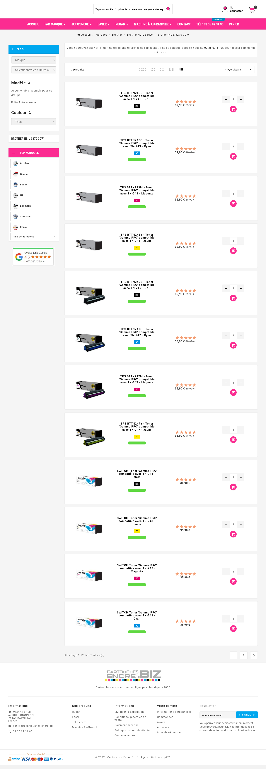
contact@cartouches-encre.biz (33, 730)
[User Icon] (233, 11)
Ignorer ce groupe (45, 70)
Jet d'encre (79, 726)
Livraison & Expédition (129, 716)
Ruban (76, 716)
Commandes (165, 721)
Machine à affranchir (86, 731)
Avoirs (161, 726)
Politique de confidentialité (132, 734)
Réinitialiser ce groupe (25, 106)
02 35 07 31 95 (214, 52)
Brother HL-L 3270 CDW (27, 143)
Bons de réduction (169, 736)
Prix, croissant (239, 74)
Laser (75, 721)
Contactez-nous (125, 739)
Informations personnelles (174, 716)
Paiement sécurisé (127, 729)
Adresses (163, 731)
